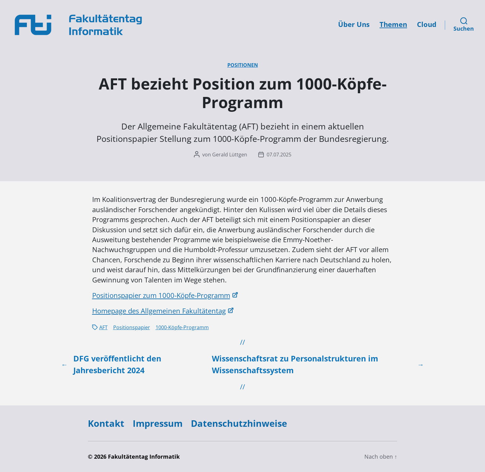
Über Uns (354, 24)
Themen (393, 24)
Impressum (157, 423)
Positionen (242, 65)
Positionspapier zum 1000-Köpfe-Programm (161, 295)
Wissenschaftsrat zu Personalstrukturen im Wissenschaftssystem (295, 364)
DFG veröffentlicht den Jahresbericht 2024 (117, 364)
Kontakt (106, 423)
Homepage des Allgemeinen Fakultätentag (159, 310)
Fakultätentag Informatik (144, 456)
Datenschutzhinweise (239, 423)
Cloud (426, 24)
